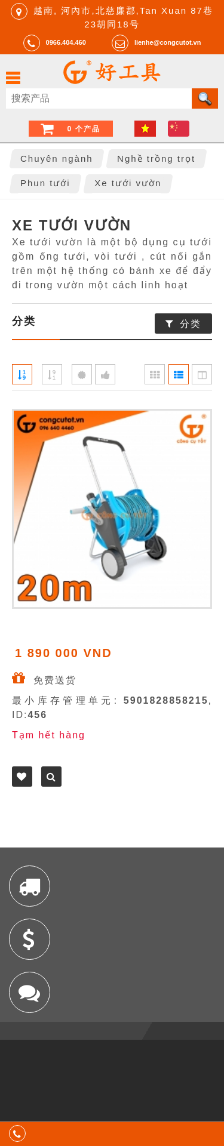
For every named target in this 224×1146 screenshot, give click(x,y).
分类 (190, 324)
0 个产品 (83, 129)
